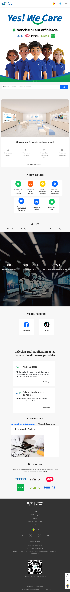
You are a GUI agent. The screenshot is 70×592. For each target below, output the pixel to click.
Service (35, 518)
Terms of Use (39, 586)
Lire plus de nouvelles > (22, 454)
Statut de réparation (35, 525)
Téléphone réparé (35, 515)
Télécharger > (47, 382)
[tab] (23, 424)
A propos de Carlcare (25, 429)
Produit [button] (35, 511)
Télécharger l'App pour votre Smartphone (35, 576)
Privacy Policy (30, 586)
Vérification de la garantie (35, 521)
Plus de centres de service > (35, 164)
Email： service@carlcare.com (35, 548)
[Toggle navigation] (66, 3)
